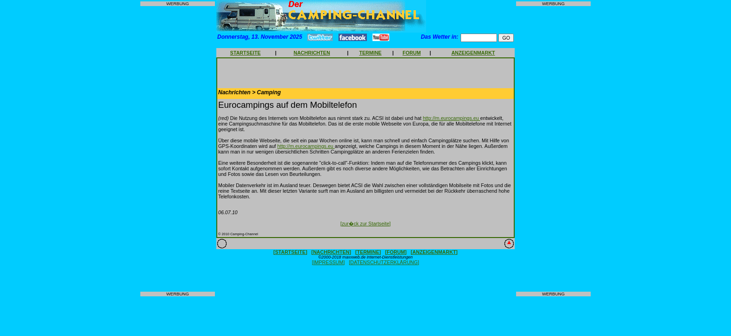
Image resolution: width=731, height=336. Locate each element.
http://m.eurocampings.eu (451, 118)
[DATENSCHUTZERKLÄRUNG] (384, 262)
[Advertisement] (177, 149)
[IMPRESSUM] (328, 262)
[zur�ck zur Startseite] (365, 223)
